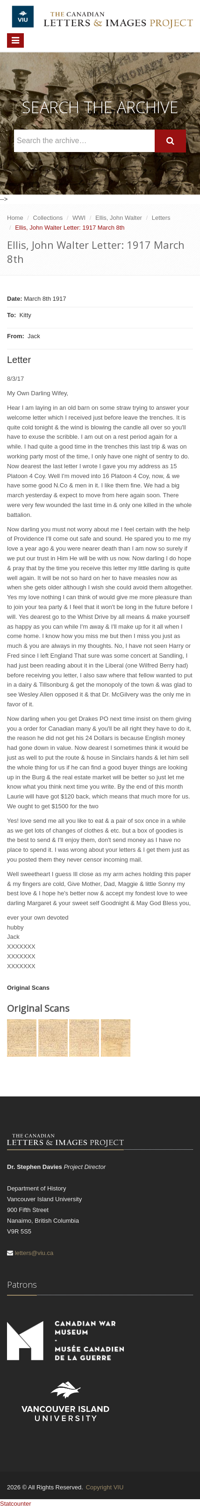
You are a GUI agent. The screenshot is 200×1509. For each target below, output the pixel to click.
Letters (161, 217)
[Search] (170, 141)
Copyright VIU (104, 1487)
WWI (79, 217)
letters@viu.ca (34, 1252)
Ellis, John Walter (118, 217)
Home (15, 217)
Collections (48, 217)
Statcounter (15, 1503)
